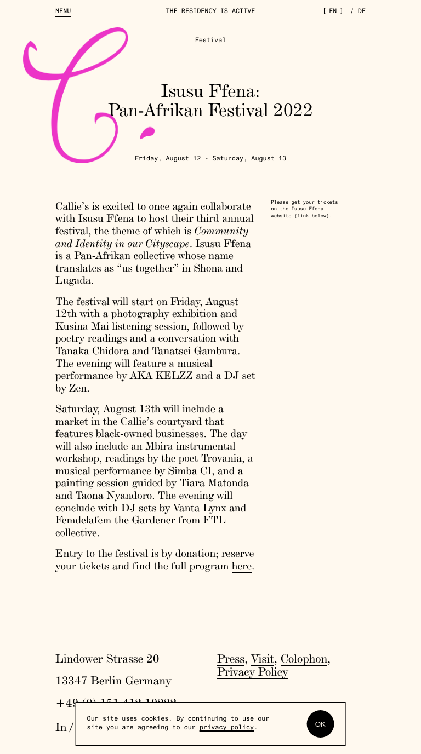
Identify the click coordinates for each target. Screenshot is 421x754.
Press (230, 659)
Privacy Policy (252, 672)
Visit (262, 659)
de (362, 12)
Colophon (304, 659)
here (242, 565)
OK (320, 724)
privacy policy (227, 728)
